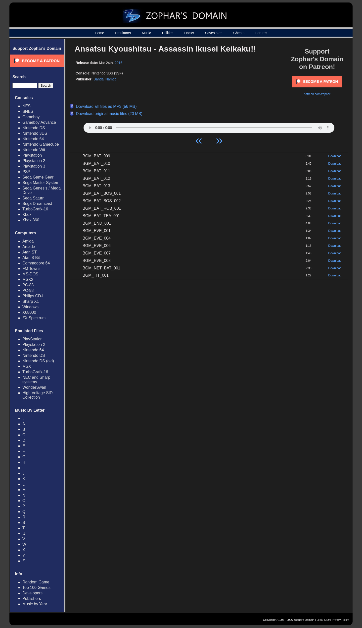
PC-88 (28, 285)
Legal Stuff (323, 619)
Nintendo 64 (33, 139)
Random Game (35, 582)
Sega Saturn (33, 198)
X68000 (29, 312)
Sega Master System (40, 183)
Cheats (238, 33)
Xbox (26, 214)
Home (99, 33)
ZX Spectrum (33, 318)
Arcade (28, 247)
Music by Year (34, 604)
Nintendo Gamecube (40, 144)
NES (26, 106)
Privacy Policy (340, 619)
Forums (261, 33)
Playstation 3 (33, 166)
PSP (26, 172)
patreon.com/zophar (317, 94)
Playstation (32, 155)
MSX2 (27, 279)
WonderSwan (34, 387)
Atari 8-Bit (31, 257)
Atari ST (29, 252)
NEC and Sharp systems (36, 379)
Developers (32, 593)
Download (334, 156)
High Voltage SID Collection (37, 395)
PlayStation (32, 339)
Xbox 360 (30, 220)
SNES (27, 111)
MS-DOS (30, 274)
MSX (26, 366)
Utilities (167, 33)
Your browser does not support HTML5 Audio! (209, 126)
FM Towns (31, 268)
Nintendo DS (33, 128)
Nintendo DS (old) (38, 361)
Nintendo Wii (33, 150)
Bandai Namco (104, 79)
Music (146, 33)
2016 (118, 63)
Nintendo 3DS (34, 133)
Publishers (31, 598)
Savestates (213, 33)
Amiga (28, 241)
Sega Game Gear (37, 177)
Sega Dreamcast (37, 203)
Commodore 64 (36, 263)
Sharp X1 (30, 301)
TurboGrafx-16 (35, 209)
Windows (30, 307)
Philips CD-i (32, 296)
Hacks (189, 33)
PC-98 (28, 290)
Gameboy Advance (39, 122)
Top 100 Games (36, 587)
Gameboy (31, 117)
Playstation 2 (33, 161)
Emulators (123, 33)
